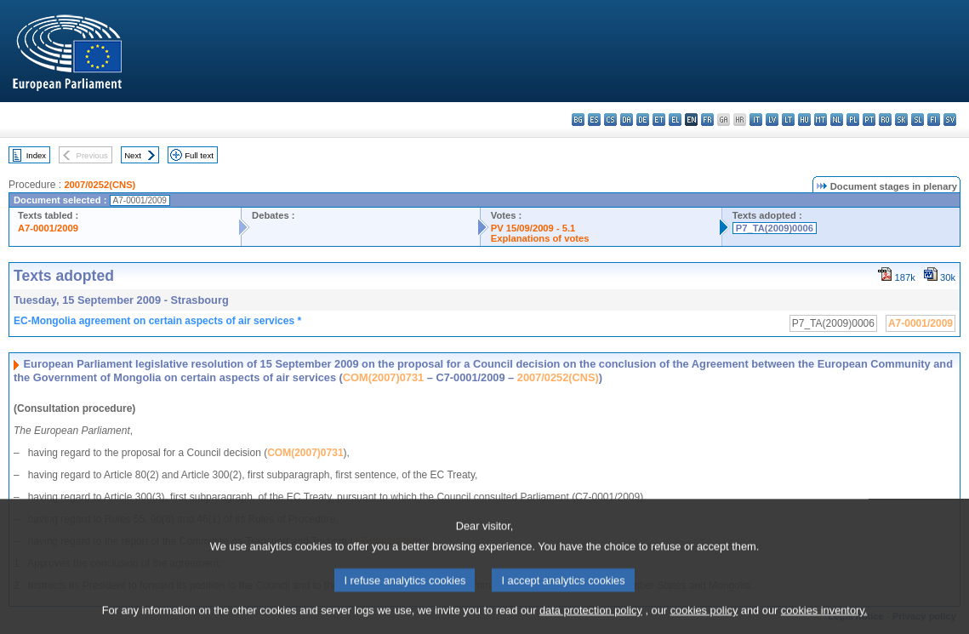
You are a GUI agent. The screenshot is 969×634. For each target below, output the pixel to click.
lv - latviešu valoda (772, 119)
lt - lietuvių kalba (788, 119)
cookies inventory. (824, 620)
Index (36, 155)
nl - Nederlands (836, 119)
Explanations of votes (540, 238)
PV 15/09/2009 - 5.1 (533, 228)
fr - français (707, 119)
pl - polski (852, 119)
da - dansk (626, 119)
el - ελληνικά (675, 119)
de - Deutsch (642, 119)
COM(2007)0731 (383, 377)
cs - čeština (610, 119)
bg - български (578, 119)
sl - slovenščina (917, 119)
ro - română (885, 119)
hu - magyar (804, 119)
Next (132, 155)
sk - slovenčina (901, 119)
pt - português (869, 119)
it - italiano (756, 119)
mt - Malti (820, 119)
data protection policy (590, 620)
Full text (199, 155)
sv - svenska (949, 119)
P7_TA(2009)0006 (774, 228)
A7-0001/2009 (48, 228)
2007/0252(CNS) (99, 185)
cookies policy (704, 620)
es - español (594, 119)
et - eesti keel (659, 119)
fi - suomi (933, 119)
